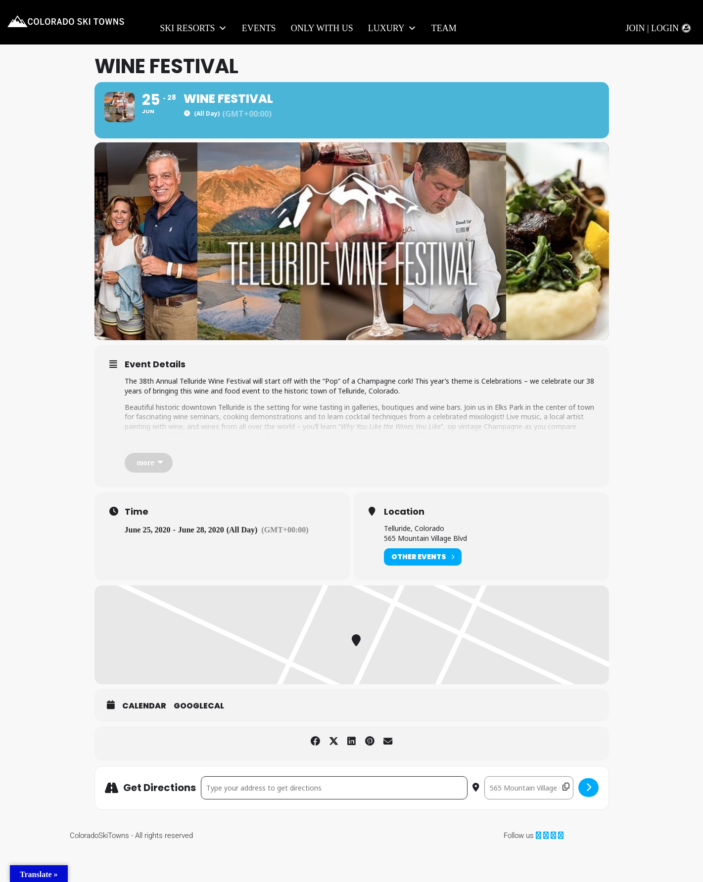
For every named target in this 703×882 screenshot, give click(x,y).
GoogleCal (199, 739)
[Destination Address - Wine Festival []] (528, 820)
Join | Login (652, 28)
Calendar (144, 739)
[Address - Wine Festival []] (334, 820)
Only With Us (322, 28)
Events (259, 28)
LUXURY (392, 28)
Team (444, 28)
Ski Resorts (193, 28)
